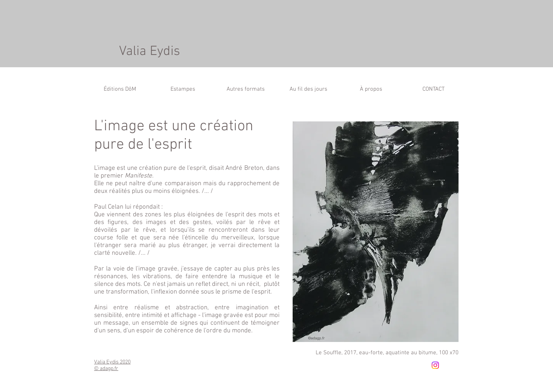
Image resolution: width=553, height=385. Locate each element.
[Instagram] (435, 365)
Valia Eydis (149, 51)
